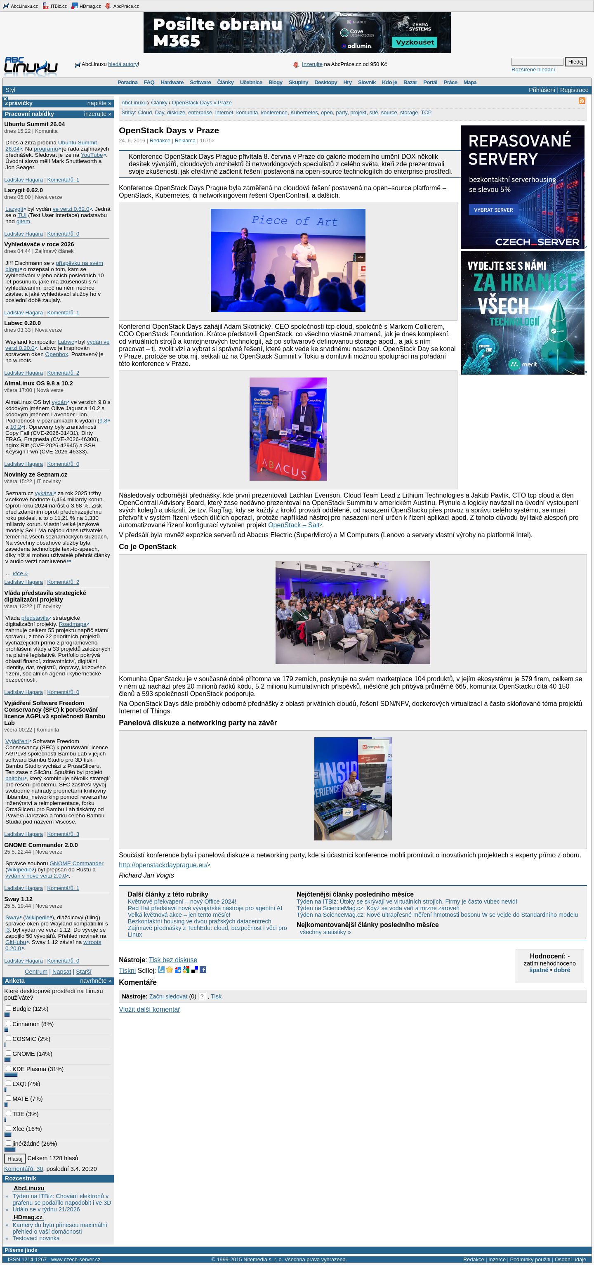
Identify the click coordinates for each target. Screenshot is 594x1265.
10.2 (15, 427)
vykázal (44, 493)
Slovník (367, 82)
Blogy (276, 82)
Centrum (36, 971)
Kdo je (389, 82)
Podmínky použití (530, 1259)
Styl (10, 90)
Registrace (574, 90)
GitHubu (15, 942)
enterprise (200, 112)
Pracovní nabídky (29, 114)
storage (409, 112)
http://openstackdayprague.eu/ (163, 865)
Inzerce (497, 1259)
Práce (450, 82)
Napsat (61, 971)
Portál (430, 82)
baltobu (14, 778)
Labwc (66, 342)
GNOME (20, 1053)
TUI (21, 215)
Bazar (410, 82)
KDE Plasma (26, 1069)
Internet (224, 112)
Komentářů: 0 (63, 234)
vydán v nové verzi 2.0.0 (35, 876)
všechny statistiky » (325, 932)
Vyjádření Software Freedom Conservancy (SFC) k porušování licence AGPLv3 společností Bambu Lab (54, 713)
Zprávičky (19, 103)
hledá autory (123, 64)
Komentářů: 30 (23, 1169)
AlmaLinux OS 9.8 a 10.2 (38, 383)
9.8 (103, 421)
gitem (23, 221)
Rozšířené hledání (533, 69)
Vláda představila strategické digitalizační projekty (45, 596)
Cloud (145, 112)
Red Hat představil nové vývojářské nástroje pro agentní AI (205, 908)
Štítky (128, 112)
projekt (358, 112)
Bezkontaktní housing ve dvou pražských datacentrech (199, 921)
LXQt (16, 1084)
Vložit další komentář (149, 1009)
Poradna (128, 82)
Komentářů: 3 (63, 834)
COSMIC (21, 1039)
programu (46, 149)
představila (35, 618)
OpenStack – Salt (294, 525)
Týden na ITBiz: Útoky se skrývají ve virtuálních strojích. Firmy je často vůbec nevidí (407, 901)
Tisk (216, 996)
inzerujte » (97, 114)
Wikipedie (19, 869)
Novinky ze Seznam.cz (35, 474)
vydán (59, 402)
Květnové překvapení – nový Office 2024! (182, 901)
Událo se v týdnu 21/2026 (46, 1209)
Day (159, 112)
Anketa (15, 980)
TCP (426, 112)
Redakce (160, 140)
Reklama (185, 140)
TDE (15, 1114)
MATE (17, 1098)
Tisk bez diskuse (173, 959)
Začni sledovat (168, 996)
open (327, 112)
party (341, 112)
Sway (12, 917)
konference (274, 112)
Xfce (15, 1129)
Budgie (18, 1008)
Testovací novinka (35, 1238)
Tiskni (127, 970)
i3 (7, 930)
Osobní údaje (570, 1259)
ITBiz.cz (54, 5)
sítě (374, 112)
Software (200, 82)
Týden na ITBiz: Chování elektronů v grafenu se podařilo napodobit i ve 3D (61, 1199)
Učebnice (251, 82)
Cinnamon (23, 1024)
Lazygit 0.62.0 (23, 190)
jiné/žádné (23, 1143)
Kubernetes (304, 112)
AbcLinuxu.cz (20, 5)
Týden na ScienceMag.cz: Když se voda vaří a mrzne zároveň (378, 908)
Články (225, 82)
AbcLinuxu (29, 1188)
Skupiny (298, 82)
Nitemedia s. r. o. (263, 1259)
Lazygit (14, 209)
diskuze (176, 112)
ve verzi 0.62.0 (71, 209)
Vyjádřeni (17, 741)
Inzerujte (312, 64)
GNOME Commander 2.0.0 (41, 845)
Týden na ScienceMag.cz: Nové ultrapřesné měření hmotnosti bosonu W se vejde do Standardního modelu (437, 914)
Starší (84, 971)
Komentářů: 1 (63, 180)
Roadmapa (73, 624)
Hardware (172, 82)
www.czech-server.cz (75, 1259)
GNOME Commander (77, 863)
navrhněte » (95, 980)
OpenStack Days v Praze (202, 102)
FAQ (149, 82)
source (389, 112)
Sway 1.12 (18, 899)
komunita (247, 112)
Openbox (56, 354)
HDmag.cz (86, 5)
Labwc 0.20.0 (22, 323)
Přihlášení (542, 90)
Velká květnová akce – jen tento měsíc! (179, 914)
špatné (538, 970)
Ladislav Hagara (23, 180)
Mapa (470, 82)
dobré (562, 970)
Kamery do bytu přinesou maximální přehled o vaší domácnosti (59, 1228)
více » (20, 573)
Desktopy (325, 82)
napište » (99, 103)
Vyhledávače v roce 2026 (39, 244)
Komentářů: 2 (63, 373)
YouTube (92, 155)
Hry (347, 82)
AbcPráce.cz (122, 5)
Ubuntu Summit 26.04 (34, 124)
